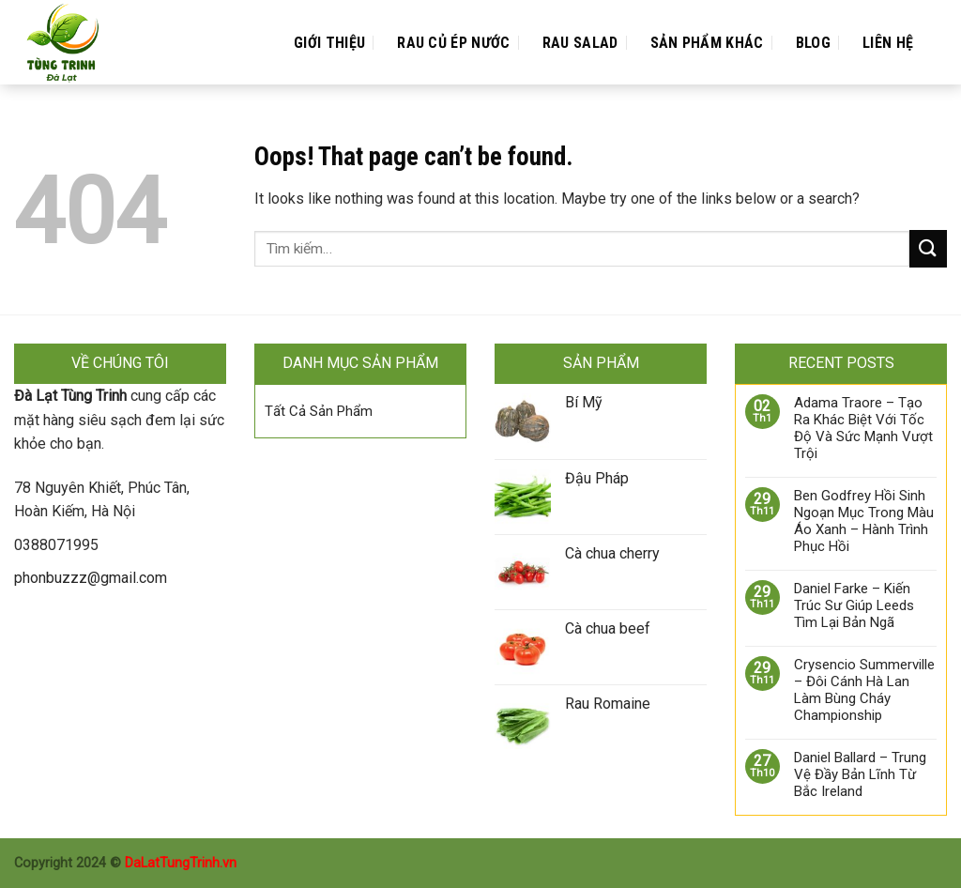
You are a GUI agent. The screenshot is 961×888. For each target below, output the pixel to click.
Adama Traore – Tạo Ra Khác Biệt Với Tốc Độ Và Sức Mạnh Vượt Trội (863, 428)
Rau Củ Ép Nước (453, 43)
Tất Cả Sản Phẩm (319, 411)
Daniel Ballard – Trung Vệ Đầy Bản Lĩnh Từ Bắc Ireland (860, 774)
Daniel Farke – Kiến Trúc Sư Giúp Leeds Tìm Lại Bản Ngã (854, 605)
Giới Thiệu (329, 43)
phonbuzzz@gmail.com (90, 578)
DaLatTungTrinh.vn (180, 863)
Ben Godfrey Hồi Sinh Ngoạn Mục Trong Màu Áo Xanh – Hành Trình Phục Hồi (864, 521)
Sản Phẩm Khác (707, 43)
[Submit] (928, 248)
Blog (813, 43)
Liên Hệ (887, 43)
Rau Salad (580, 43)
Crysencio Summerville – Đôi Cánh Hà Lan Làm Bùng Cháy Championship (864, 690)
